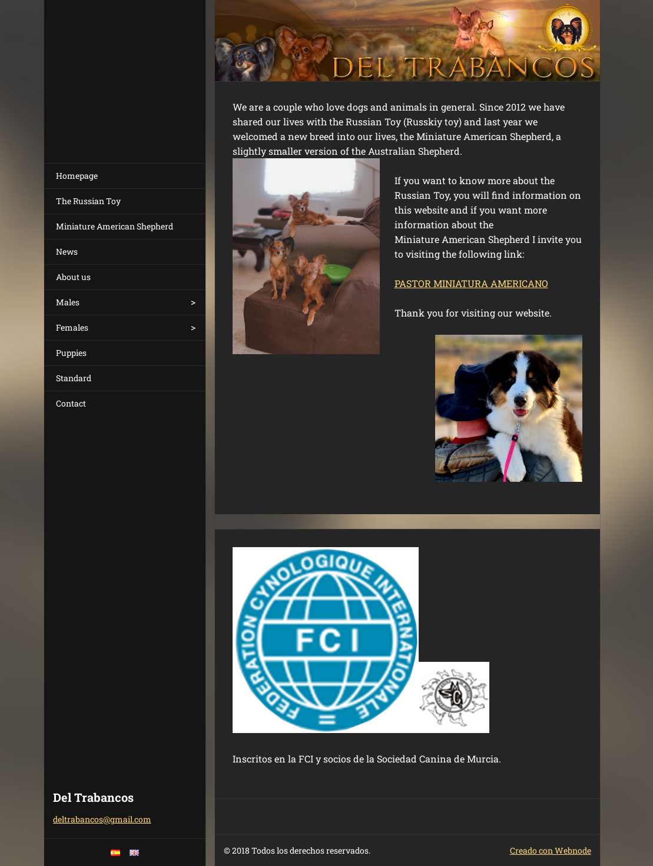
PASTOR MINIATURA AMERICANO (471, 283)
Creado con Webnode (550, 850)
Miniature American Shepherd (114, 226)
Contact (71, 403)
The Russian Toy (88, 200)
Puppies (71, 352)
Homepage (77, 175)
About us (73, 276)
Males (67, 302)
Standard (73, 378)
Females (72, 327)
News (67, 251)
